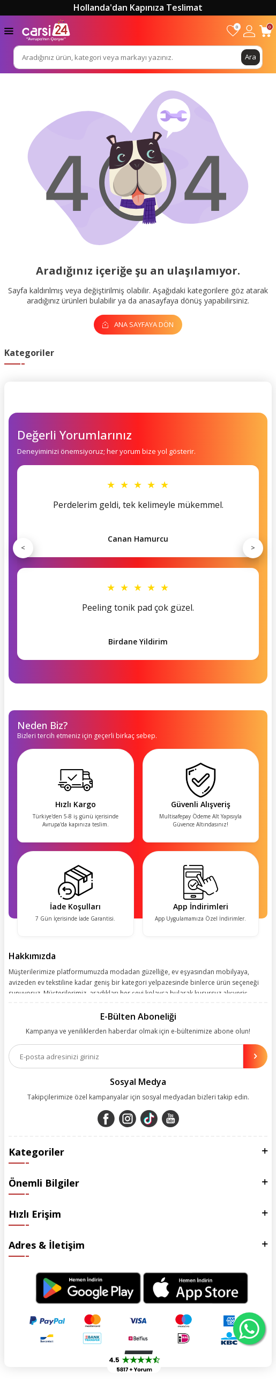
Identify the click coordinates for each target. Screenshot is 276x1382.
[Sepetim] (265, 31)
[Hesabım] (249, 31)
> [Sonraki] (253, 547)
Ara (250, 57)
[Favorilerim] (233, 31)
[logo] (46, 30)
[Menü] (8, 30)
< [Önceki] (23, 547)
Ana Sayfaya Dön (138, 324)
